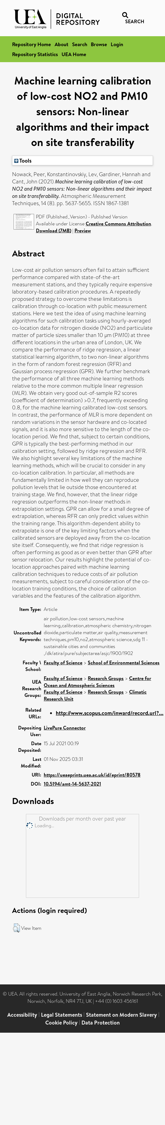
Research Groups (106, 678)
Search (79, 44)
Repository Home (31, 44)
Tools (23, 160)
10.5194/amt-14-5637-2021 (72, 783)
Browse (99, 44)
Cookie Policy (61, 1022)
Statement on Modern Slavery (121, 1015)
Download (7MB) (53, 230)
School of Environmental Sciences (124, 662)
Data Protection (100, 1022)
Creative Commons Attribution (118, 223)
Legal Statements (61, 1015)
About (61, 44)
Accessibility (22, 1015)
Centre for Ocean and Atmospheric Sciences (97, 681)
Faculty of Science (63, 662)
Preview (83, 230)
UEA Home (74, 54)
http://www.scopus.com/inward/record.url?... (109, 713)
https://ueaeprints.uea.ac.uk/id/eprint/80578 (92, 774)
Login (117, 44)
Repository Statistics (35, 54)
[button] (16, 928)
